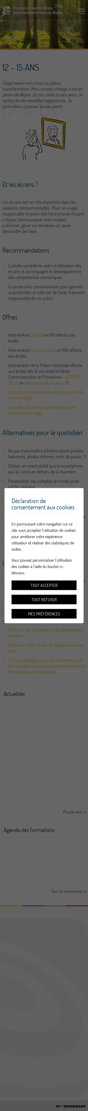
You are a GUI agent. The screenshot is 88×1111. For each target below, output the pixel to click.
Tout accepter (44, 585)
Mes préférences (44, 613)
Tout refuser (44, 599)
